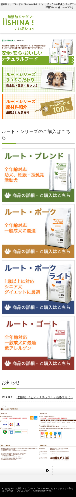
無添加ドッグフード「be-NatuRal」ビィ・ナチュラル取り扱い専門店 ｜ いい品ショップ (37, 489)
